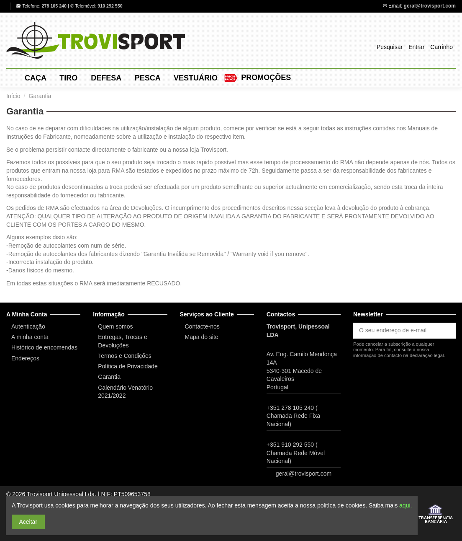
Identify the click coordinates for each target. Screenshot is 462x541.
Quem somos (115, 326)
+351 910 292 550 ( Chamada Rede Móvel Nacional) (296, 452)
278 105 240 (55, 5)
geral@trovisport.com (430, 6)
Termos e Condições (124, 355)
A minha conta (30, 337)
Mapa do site (201, 337)
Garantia (109, 376)
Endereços (25, 358)
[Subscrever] (447, 331)
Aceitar (28, 521)
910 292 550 (110, 5)
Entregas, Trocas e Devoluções (122, 341)
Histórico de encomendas (44, 347)
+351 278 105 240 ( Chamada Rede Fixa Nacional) (293, 415)
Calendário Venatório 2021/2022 (125, 391)
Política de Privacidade (127, 366)
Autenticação (28, 326)
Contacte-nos (202, 326)
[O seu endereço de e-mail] (395, 331)
